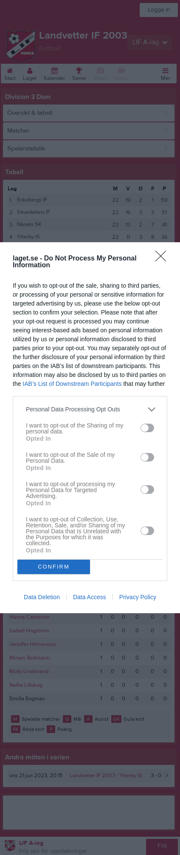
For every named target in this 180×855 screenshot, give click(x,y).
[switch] (147, 428)
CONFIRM (54, 566)
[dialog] (90, 427)
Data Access (89, 597)
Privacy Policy (137, 597)
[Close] (163, 259)
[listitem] (90, 409)
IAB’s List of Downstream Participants (71, 383)
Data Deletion (42, 597)
